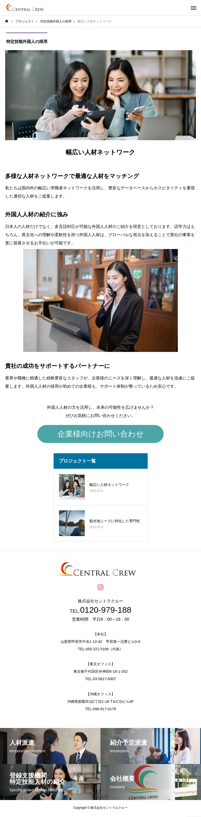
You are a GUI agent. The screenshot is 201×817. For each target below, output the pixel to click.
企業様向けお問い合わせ (101, 435)
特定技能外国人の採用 (25, 42)
